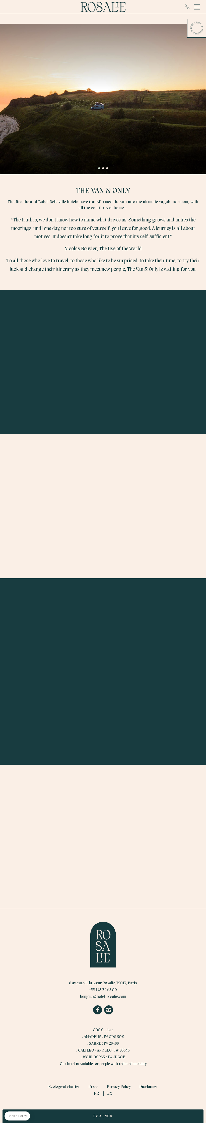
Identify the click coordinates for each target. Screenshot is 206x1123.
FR (96, 1093)
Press (93, 1087)
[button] (99, 168)
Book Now (102, 1116)
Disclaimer (148, 1087)
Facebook (97, 1010)
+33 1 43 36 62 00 (187, 7)
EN (109, 1093)
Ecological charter (64, 1087)
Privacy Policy (119, 1087)
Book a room (196, 28)
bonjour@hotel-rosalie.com (103, 997)
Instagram (108, 1010)
